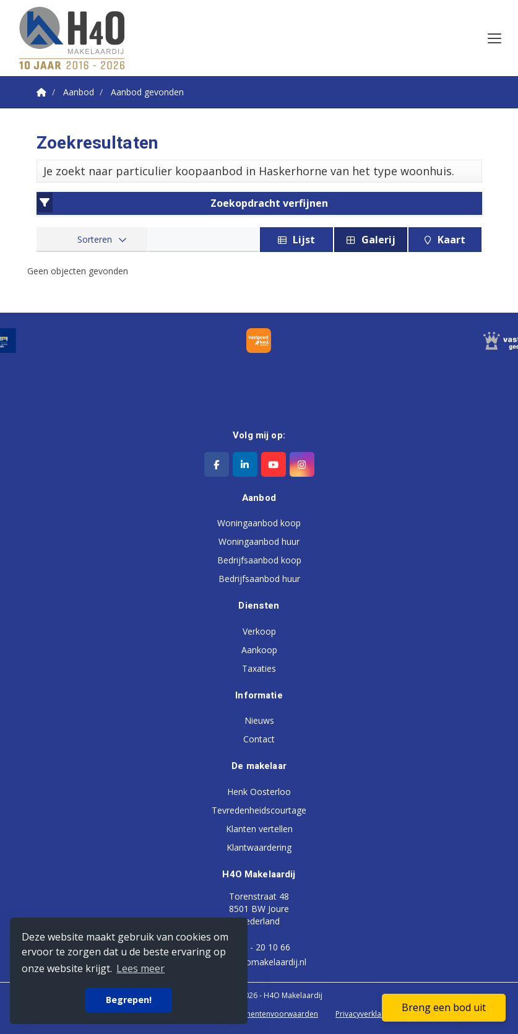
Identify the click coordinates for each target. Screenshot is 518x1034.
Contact (259, 739)
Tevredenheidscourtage (259, 810)
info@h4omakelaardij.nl (259, 962)
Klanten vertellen (259, 829)
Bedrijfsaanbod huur (259, 578)
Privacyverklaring (365, 1014)
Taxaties (259, 668)
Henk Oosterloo (259, 791)
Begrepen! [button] (129, 1000)
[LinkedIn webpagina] (245, 464)
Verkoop (259, 631)
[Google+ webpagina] (302, 464)
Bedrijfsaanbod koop (259, 560)
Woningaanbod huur (259, 541)
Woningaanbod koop (259, 523)
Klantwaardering (259, 847)
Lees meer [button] (140, 968)
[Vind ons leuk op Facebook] (216, 464)
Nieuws (259, 720)
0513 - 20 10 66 (259, 947)
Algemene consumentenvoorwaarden (252, 1014)
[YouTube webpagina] (273, 464)
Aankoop (259, 650)
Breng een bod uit (444, 1007)
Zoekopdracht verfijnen (182, 202)
